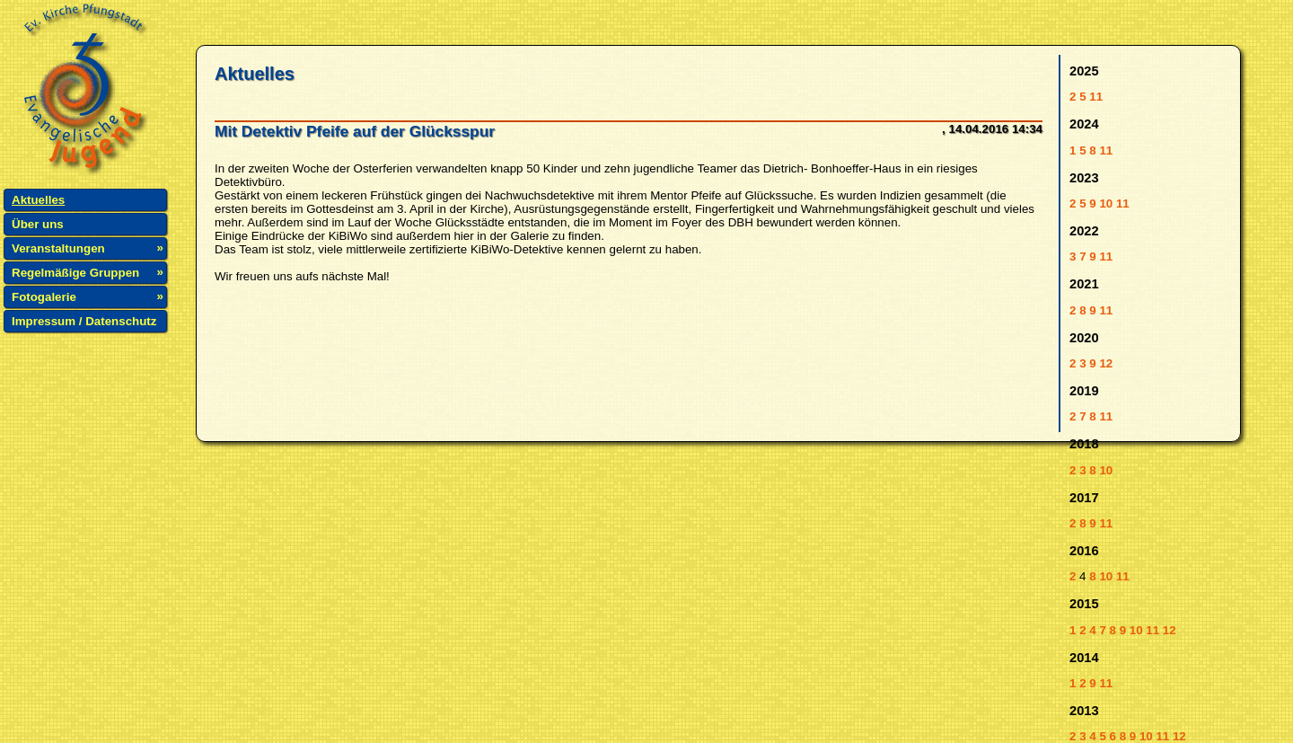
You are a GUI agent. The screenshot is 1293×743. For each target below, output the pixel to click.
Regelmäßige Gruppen (75, 272)
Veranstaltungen (58, 248)
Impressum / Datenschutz (84, 321)
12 (1106, 363)
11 (1096, 96)
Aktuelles (38, 200)
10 (1106, 203)
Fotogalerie (44, 297)
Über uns (38, 224)
